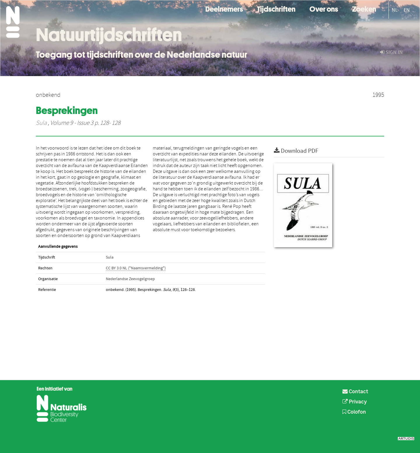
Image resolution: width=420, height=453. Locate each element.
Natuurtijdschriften (109, 34)
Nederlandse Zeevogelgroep (130, 279)
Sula (41, 123)
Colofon (354, 412)
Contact (355, 391)
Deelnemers (224, 8)
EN (407, 10)
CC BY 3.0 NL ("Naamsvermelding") (136, 268)
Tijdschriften (276, 8)
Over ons (323, 8)
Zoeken (364, 8)
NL (395, 10)
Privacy (354, 402)
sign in (391, 52)
